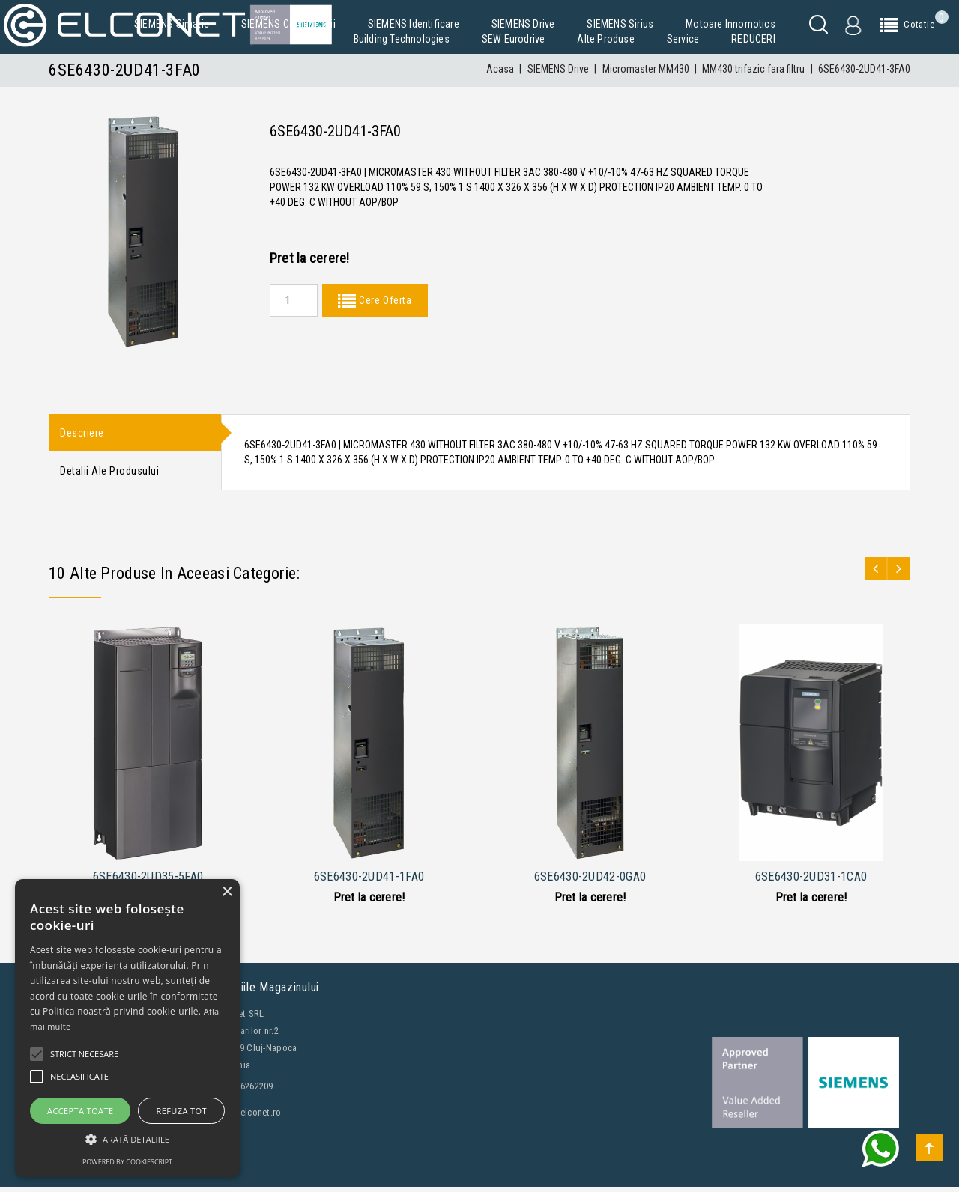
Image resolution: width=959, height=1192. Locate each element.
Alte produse (605, 39)
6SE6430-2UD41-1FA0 (369, 882)
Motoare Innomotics (730, 24)
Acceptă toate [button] (80, 1110)
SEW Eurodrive (513, 39)
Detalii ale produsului (109, 475)
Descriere (82, 434)
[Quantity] (294, 300)
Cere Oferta (383, 300)
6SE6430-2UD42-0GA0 (590, 882)
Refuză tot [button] (182, 1110)
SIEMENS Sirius (620, 24)
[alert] (127, 1028)
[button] (127, 1139)
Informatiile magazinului (258, 992)
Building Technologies (402, 39)
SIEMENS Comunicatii (288, 24)
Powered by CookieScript (127, 1162)
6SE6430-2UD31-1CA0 (811, 882)
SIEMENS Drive (523, 24)
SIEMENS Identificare (413, 24)
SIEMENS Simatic (171, 24)
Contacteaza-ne (93, 1178)
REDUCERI (753, 39)
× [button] (226, 892)
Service (683, 39)
